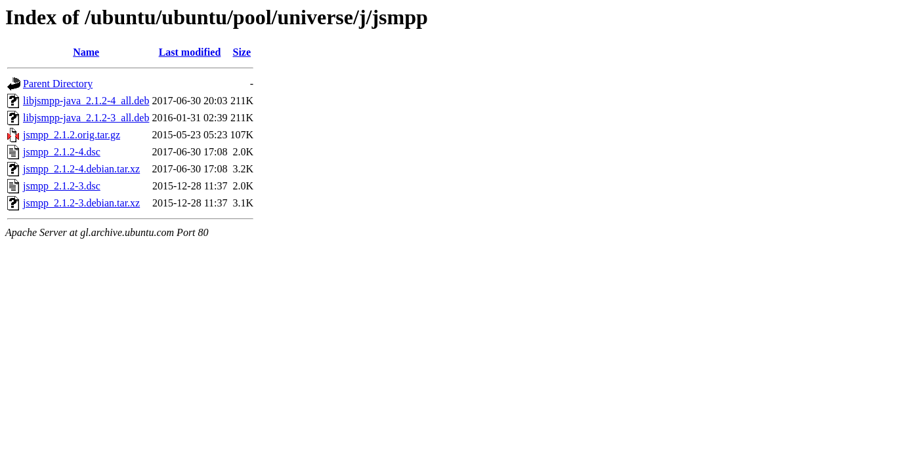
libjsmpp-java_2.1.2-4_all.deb (86, 100)
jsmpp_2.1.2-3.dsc (61, 185)
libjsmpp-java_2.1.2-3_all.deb (86, 117)
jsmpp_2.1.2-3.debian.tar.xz (81, 202)
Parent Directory (58, 83)
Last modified (190, 52)
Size (242, 52)
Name (86, 52)
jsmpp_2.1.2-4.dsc (61, 151)
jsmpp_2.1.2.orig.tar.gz (71, 134)
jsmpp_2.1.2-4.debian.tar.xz (81, 168)
